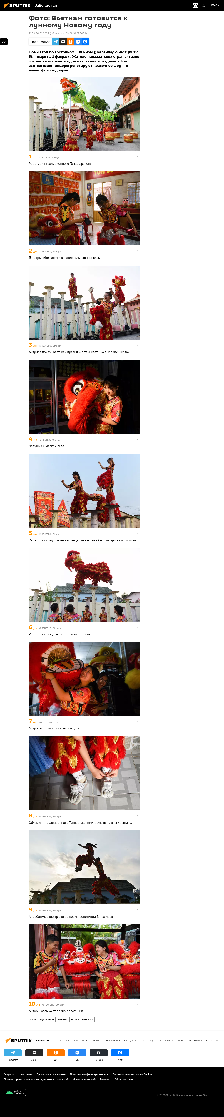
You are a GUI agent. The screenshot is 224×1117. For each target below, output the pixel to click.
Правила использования (51, 1074)
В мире (95, 1040)
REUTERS (45, 157)
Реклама (105, 1079)
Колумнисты (198, 1040)
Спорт (181, 1040)
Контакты (26, 1074)
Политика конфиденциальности (89, 1074)
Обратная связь (124, 1079)
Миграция (149, 1040)
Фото (33, 1019)
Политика (80, 1040)
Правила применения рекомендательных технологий (36, 1079)
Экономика (112, 1040)
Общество (131, 1040)
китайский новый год (82, 1019)
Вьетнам (62, 1019)
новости (63, 1040)
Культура (166, 1040)
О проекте (10, 1074)
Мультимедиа (47, 1019)
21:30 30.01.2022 (39, 33)
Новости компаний (84, 1079)
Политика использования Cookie (132, 1074)
